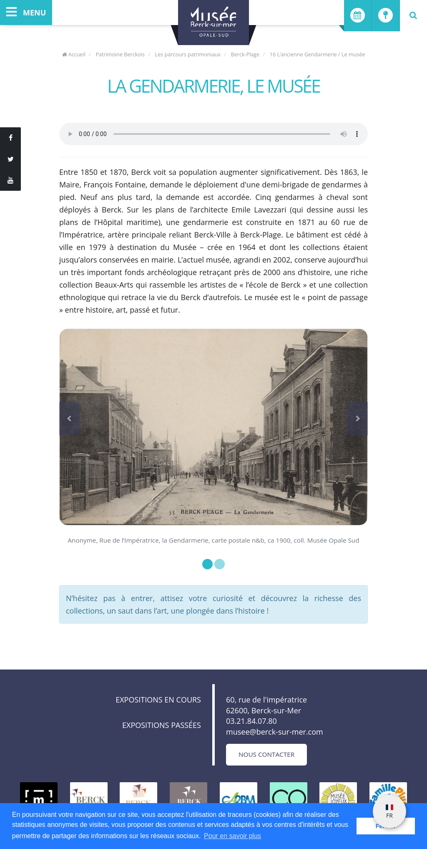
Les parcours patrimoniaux (188, 54)
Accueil (73, 54)
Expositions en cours (158, 700)
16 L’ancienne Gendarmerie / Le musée (317, 54)
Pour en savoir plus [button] (232, 835)
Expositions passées (161, 725)
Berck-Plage (245, 54)
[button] (69, 418)
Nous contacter (266, 754)
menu (26, 12)
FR (390, 811)
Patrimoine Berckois (120, 54)
